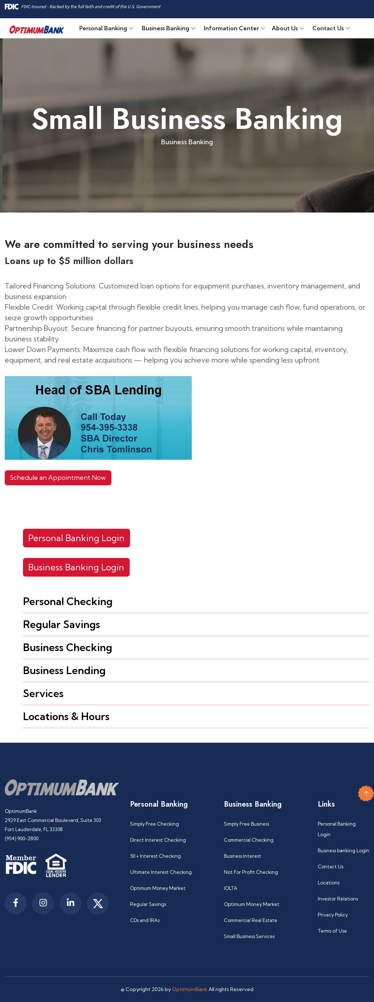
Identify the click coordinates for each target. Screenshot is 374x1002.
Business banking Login (343, 850)
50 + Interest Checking (155, 856)
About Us (285, 28)
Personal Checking (67, 601)
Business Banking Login (76, 567)
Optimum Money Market (158, 888)
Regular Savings (61, 624)
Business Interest (242, 856)
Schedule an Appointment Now (58, 477)
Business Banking (165, 28)
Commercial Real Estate (250, 920)
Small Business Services (249, 936)
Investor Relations (338, 899)
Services (43, 693)
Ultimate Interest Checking (161, 872)
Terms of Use (332, 931)
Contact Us (328, 28)
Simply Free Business (246, 824)
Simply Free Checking (154, 824)
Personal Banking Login (76, 537)
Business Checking (67, 647)
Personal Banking (103, 28)
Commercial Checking (249, 840)
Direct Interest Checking (158, 840)
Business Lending (64, 670)
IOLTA (230, 888)
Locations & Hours (66, 716)
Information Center (231, 28)
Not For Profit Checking (251, 872)
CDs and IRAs (145, 920)
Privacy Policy (333, 915)
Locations (328, 883)
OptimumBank (189, 989)
